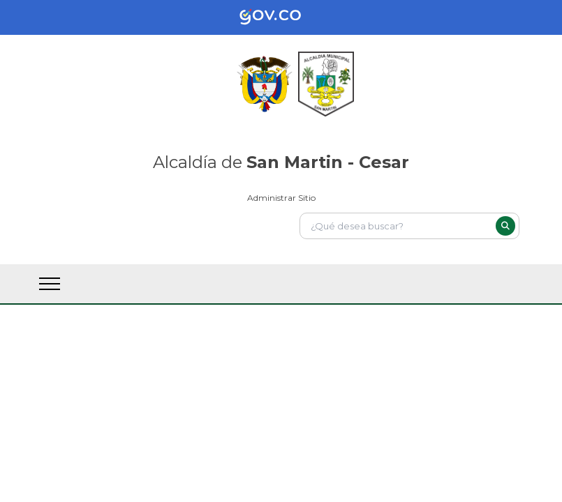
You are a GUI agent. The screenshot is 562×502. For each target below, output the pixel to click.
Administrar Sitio (281, 197)
